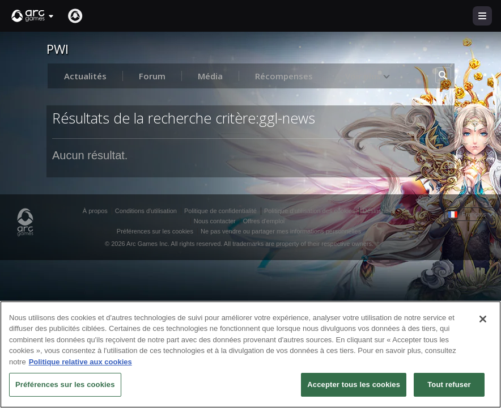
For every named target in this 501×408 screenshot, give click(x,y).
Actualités (85, 76)
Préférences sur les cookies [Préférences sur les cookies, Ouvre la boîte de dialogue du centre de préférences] (65, 384)
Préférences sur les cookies (155, 231)
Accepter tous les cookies (353, 384)
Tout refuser (448, 384)
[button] (33, 16)
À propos (95, 210)
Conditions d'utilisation (146, 210)
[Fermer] (482, 319)
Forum (152, 76)
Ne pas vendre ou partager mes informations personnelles (281, 231)
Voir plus (367, 76)
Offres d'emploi (264, 221)
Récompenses (284, 76)
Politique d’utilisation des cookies (309, 210)
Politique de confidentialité (220, 210)
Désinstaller (379, 210)
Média (210, 76)
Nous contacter (215, 221)
